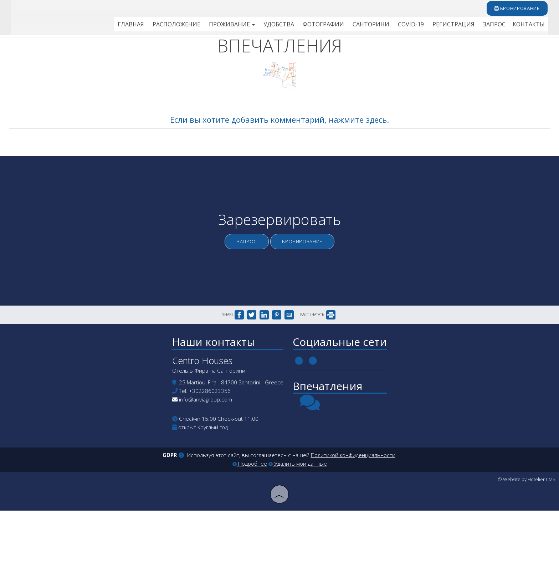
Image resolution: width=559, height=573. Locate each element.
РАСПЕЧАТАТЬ (317, 368)
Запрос (497, 26)
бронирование (514, 10)
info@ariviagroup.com (203, 461)
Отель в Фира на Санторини (206, 432)
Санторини (379, 26)
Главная (149, 26)
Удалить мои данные (297, 527)
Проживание (247, 26)
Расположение (193, 26)
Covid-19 (417, 26)
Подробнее (249, 527)
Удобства (291, 26)
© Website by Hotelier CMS (526, 542)
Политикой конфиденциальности (353, 518)
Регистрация (458, 26)
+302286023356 (207, 452)
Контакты (530, 26)
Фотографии (334, 26)
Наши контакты (211, 400)
